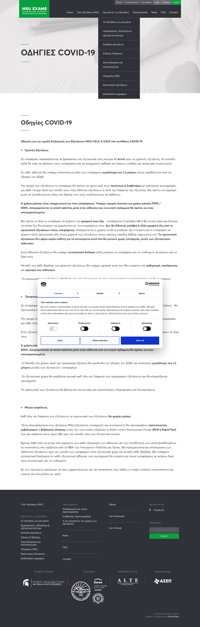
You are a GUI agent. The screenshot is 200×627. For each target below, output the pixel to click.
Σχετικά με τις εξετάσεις (34, 516)
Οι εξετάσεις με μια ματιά (34, 521)
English (176, 2)
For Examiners (117, 516)
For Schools (115, 528)
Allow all (140, 340)
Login (156, 2)
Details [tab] (100, 293)
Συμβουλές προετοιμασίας (76, 516)
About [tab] (142, 293)
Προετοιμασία (70, 505)
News (65, 536)
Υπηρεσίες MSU (29, 549)
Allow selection (100, 340)
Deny (60, 340)
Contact (66, 559)
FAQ (64, 547)
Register (166, 2)
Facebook (156, 510)
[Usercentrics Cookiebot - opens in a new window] (147, 284)
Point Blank (173, 617)
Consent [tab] (58, 293)
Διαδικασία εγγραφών (32, 558)
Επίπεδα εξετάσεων (31, 533)
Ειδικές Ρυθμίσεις (30, 537)
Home (70, 12)
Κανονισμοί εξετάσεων (33, 554)
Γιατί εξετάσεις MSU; (32, 505)
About (112, 505)
